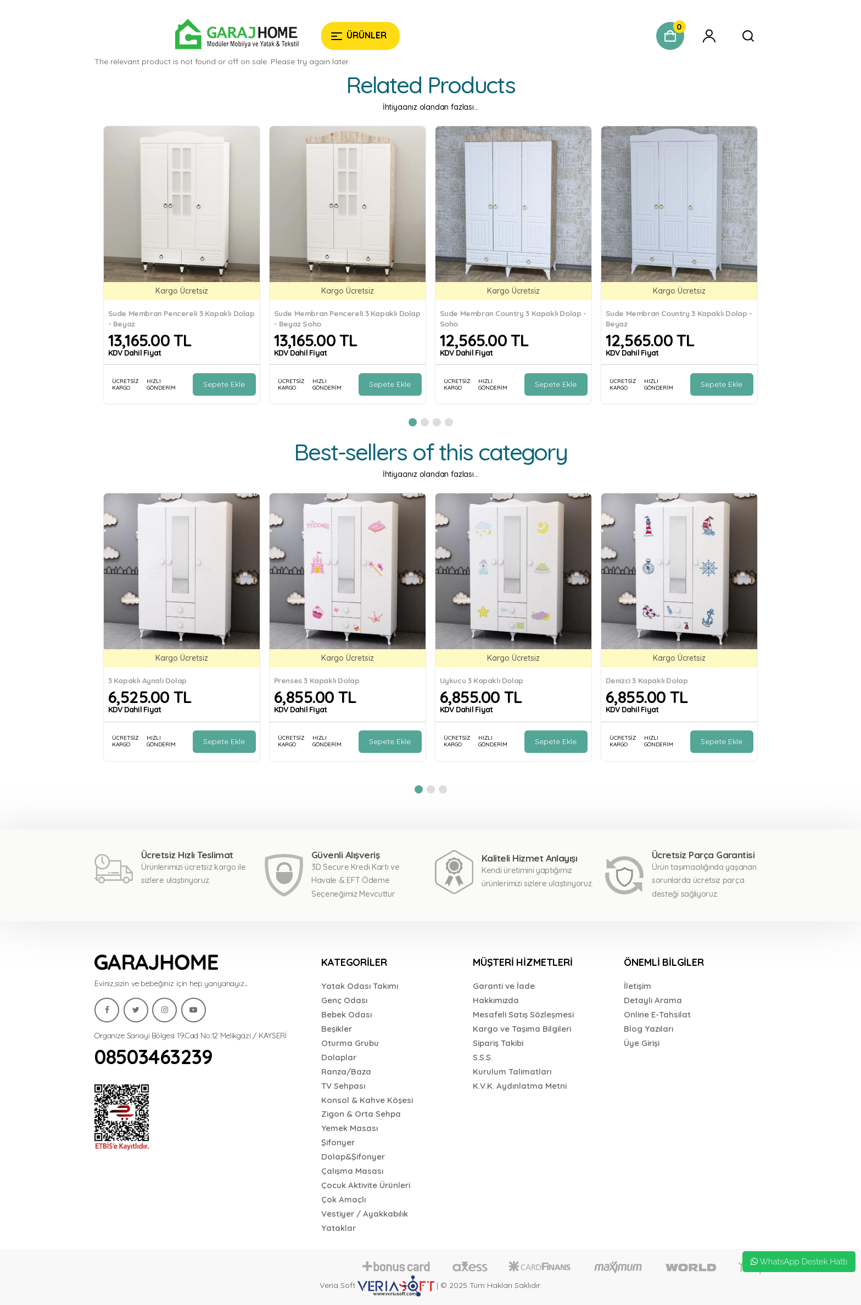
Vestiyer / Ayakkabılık (364, 1213)
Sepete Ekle (224, 384)
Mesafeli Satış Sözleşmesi (523, 1014)
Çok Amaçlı (343, 1199)
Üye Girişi (641, 1043)
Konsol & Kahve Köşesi (367, 1100)
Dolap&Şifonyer (353, 1156)
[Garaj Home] (203, 35)
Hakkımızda (496, 1000)
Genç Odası (344, 1000)
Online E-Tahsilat (657, 1014)
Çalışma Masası (352, 1171)
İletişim (637, 986)
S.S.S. (483, 1057)
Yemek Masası (349, 1128)
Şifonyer (338, 1142)
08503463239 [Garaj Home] (153, 1056)
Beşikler (336, 1028)
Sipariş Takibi (498, 1043)
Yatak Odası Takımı (359, 986)
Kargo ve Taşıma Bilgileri (522, 1028)
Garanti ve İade (504, 986)
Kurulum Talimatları (512, 1071)
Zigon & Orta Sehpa (361, 1114)
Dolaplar (338, 1057)
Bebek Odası (346, 1014)
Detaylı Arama (653, 1000)
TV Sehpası (343, 1086)
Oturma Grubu (350, 1043)
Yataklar (338, 1228)
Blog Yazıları (648, 1028)
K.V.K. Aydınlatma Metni (520, 1086)
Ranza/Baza (346, 1071)
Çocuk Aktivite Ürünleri (365, 1185)
